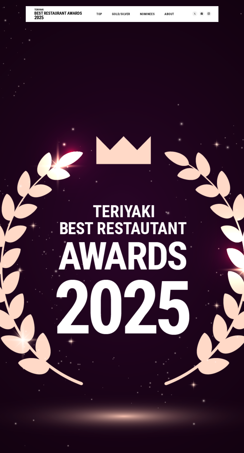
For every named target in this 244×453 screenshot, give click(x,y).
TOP (99, 14)
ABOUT (169, 14)
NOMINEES (147, 14)
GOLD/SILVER (121, 14)
